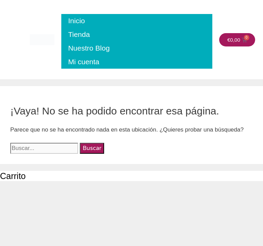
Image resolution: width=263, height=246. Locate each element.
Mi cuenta (83, 62)
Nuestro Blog (89, 48)
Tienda (79, 34)
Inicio (76, 21)
